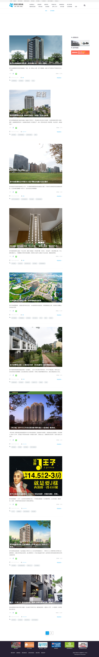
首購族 (41, 382)
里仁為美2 (35, 317)
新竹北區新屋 (26, 511)
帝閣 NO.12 (30, 565)
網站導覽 (38, 652)
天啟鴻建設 (37, 565)
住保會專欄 (69, 6)
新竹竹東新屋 (34, 619)
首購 (76, 6)
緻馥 (35, 134)
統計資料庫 (69, 4)
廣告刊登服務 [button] (50, 1)
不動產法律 (54, 4)
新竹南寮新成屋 (21, 565)
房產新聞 (40, 4)
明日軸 (20, 447)
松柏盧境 (27, 382)
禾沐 (41, 317)
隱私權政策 (24, 652)
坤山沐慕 (20, 263)
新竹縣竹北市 (27, 263)
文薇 (23, 77)
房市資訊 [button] (33, 1)
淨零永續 (40, 6)
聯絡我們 (43, 652)
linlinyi (24, 131)
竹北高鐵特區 (24, 199)
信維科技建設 (29, 134)
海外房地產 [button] (20, 1)
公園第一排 (34, 382)
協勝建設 (19, 511)
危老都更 (47, 6)
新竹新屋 (13, 619)
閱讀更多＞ (59, 77)
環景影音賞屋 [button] (27, 1)
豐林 (46, 317)
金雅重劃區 (14, 80)
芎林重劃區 (21, 317)
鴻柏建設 (27, 80)
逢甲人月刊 (55, 6)
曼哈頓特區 (27, 619)
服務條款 (18, 652)
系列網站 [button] (38, 1)
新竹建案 (21, 80)
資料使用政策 (31, 652)
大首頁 (11, 1)
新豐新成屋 (14, 382)
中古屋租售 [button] (44, 1)
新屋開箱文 (32, 4)
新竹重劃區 (14, 317)
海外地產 (62, 6)
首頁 (46, 10)
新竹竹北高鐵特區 (15, 199)
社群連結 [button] (57, 1)
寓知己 (51, 317)
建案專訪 (46, 4)
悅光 (33, 80)
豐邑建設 (13, 447)
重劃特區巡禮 (33, 6)
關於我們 (13, 652)
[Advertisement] (49, 22)
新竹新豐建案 (21, 134)
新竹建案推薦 (38, 199)
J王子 (13, 511)
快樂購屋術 (61, 4)
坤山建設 (13, 263)
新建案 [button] (15, 1)
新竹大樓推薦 (33, 447)
